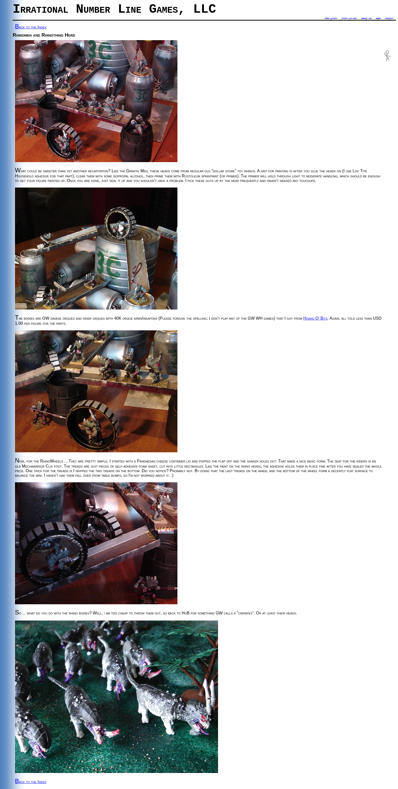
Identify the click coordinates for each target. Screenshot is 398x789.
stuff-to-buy (349, 18)
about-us (366, 18)
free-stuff (331, 18)
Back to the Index (30, 27)
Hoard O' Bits (315, 318)
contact (389, 18)
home (378, 18)
